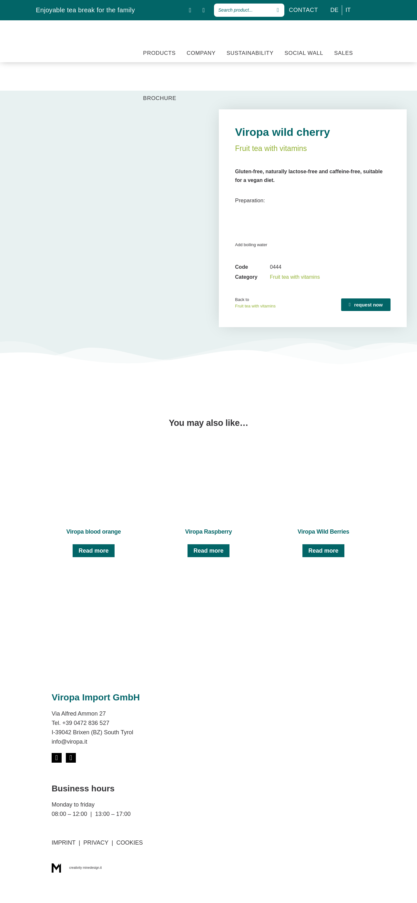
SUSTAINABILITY (250, 53)
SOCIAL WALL (303, 53)
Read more (93, 550)
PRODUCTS (159, 53)
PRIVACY (95, 842)
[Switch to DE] (334, 10)
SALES (343, 53)
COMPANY (201, 53)
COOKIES (129, 842)
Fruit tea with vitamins (271, 148)
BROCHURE (159, 98)
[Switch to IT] (348, 10)
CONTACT (303, 10)
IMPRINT (64, 842)
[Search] (277, 10)
